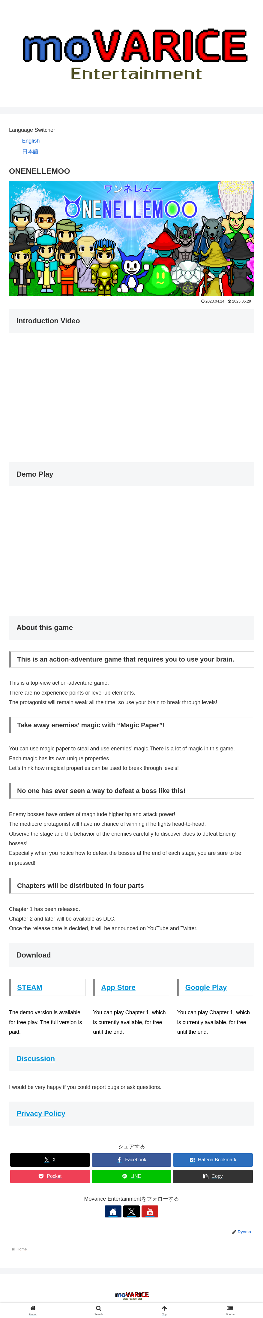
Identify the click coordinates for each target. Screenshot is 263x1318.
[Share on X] (50, 1160)
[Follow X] (132, 1211)
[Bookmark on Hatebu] (213, 1160)
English (31, 141)
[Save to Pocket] (50, 1176)
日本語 (30, 152)
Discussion (35, 1058)
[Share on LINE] (132, 1176)
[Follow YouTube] (145, 1211)
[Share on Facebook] (132, 1160)
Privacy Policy (40, 1113)
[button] (213, 1176)
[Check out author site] (118, 1211)
